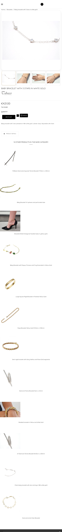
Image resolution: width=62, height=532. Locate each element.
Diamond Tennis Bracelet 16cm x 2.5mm (31, 391)
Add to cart (9, 117)
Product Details (11, 133)
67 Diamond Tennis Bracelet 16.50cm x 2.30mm (31, 454)
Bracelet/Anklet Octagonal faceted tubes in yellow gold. (31, 234)
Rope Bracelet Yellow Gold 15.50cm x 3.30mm (31, 328)
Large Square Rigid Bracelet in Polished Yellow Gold (31, 296)
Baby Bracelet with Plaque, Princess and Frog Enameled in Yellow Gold (31, 265)
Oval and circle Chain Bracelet (31, 518)
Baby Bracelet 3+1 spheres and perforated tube (31, 202)
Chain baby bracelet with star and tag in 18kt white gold (31, 485)
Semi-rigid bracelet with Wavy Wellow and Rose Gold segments (31, 359)
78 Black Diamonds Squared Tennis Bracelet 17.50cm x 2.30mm (31, 171)
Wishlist (24, 115)
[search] (42, 4)
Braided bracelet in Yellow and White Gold (31, 422)
